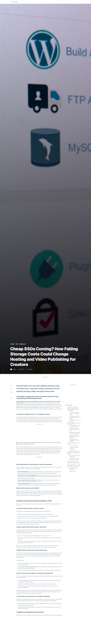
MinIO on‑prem (37, 538)
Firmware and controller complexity (73, 469)
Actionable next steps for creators (73, 484)
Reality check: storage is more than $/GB (75, 441)
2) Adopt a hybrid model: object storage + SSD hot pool (74, 450)
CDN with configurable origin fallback (28, 569)
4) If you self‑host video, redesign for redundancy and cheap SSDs (74, 457)
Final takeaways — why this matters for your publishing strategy (74, 487)
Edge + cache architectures (24, 482)
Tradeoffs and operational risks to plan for (73, 464)
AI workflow (42, 606)
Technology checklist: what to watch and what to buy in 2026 (73, 482)
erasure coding (24, 582)
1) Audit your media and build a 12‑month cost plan (74, 447)
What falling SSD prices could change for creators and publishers (75, 438)
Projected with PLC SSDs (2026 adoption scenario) (74, 480)
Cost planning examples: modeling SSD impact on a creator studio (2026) (73, 473)
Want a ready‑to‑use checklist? (73, 490)
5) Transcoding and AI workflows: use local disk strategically (74, 461)
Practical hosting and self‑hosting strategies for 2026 (73, 444)
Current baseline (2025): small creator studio (75, 477)
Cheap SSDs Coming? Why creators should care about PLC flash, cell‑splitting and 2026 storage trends (73, 429)
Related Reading (72, 491)
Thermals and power (73, 470)
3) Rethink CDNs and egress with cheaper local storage (74, 454)
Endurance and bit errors (74, 466)
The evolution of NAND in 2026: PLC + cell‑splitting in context (74, 434)
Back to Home (14, 1)
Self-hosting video (22, 477)
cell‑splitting (35, 409)
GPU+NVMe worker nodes (27, 609)
